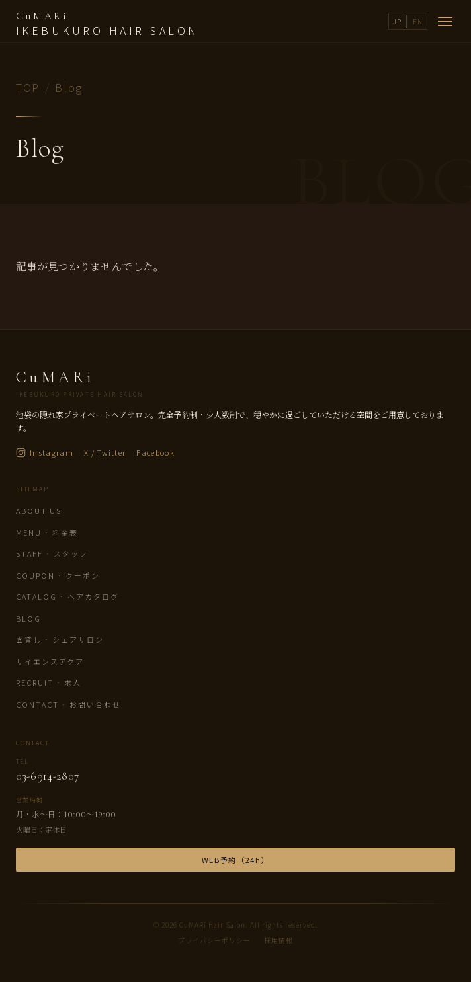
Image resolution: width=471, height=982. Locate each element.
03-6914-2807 (47, 776)
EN (418, 21)
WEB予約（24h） (236, 859)
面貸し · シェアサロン (60, 639)
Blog (28, 618)
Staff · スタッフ (52, 553)
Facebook (155, 452)
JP (397, 21)
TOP (28, 87)
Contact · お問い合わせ (68, 704)
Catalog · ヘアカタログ (67, 596)
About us (39, 510)
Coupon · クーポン (58, 575)
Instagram (44, 452)
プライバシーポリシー (214, 940)
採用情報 (278, 940)
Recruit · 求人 (48, 682)
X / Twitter (105, 452)
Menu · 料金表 (47, 532)
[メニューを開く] (445, 21)
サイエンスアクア (50, 661)
